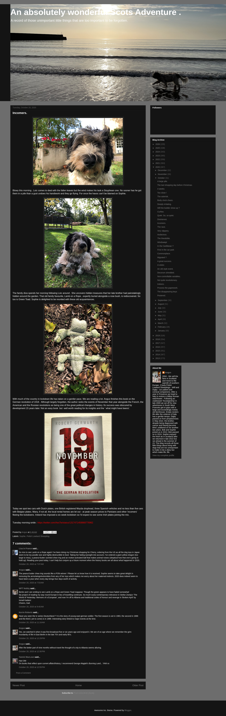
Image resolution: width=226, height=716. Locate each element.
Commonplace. (163, 253)
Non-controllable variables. (169, 276)
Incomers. (161, 223)
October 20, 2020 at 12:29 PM (32, 638)
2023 (158, 156)
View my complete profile (163, 455)
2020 (158, 167)
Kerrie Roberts (25, 612)
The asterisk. (163, 196)
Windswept (162, 242)
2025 (158, 148)
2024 (158, 152)
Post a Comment (23, 673)
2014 (158, 354)
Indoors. (160, 284)
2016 (158, 347)
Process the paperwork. (167, 288)
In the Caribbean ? (165, 246)
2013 (158, 358)
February (162, 327)
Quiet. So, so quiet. (165, 215)
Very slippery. (163, 231)
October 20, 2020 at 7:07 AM (31, 564)
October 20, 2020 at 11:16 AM (32, 622)
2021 (158, 163)
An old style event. (165, 269)
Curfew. (160, 212)
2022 (158, 159)
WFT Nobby (24, 588)
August (161, 304)
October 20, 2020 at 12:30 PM (32, 651)
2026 (158, 144)
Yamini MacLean (26, 657)
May (160, 315)
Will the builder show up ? (168, 208)
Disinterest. (162, 219)
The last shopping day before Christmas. (174, 185)
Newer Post (19, 685)
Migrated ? (162, 257)
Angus (22, 570)
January (161, 331)
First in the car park (165, 250)
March (161, 323)
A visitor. (161, 265)
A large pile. (162, 181)
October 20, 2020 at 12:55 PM (32, 667)
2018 (158, 339)
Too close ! (162, 193)
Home (78, 685)
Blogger (127, 710)
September (163, 300)
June (160, 312)
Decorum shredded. (166, 273)
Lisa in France (25, 548)
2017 (158, 343)
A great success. (164, 261)
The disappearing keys (167, 292)
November (162, 174)
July (160, 308)
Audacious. (162, 234)
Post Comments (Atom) (84, 693)
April (160, 319)
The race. (161, 227)
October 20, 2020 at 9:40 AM (31, 607)
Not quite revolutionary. (167, 280)
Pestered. (161, 295)
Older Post (137, 685)
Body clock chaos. (165, 200)
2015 (158, 351)
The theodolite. (163, 238)
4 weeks (160, 189)
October (161, 178)
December (162, 170)
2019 (158, 335)
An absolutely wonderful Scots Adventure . (95, 12)
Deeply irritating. (164, 204)
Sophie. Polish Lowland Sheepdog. (34, 536)
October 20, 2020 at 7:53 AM (31, 583)
